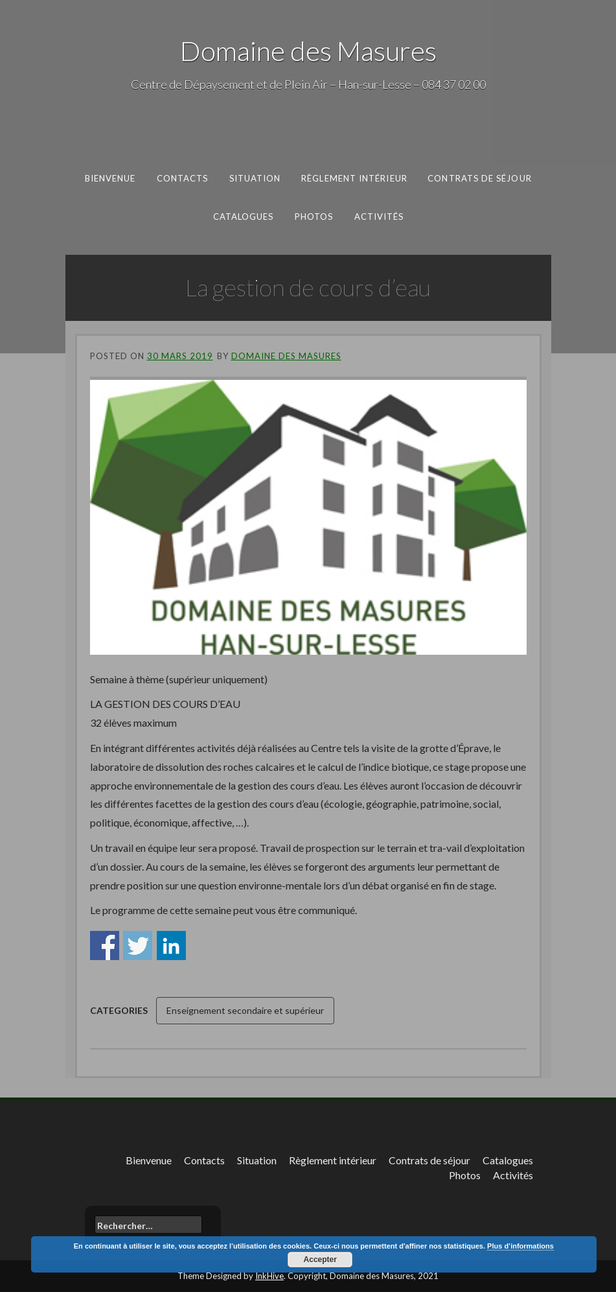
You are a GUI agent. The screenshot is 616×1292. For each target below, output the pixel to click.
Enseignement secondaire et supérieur (245, 1010)
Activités (379, 216)
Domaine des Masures (308, 50)
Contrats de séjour (480, 178)
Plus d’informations (520, 1246)
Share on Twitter (137, 945)
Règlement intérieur (354, 178)
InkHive (269, 1276)
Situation (255, 178)
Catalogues (242, 216)
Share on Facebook (104, 945)
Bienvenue (110, 178)
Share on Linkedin (171, 945)
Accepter (320, 1259)
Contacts (183, 178)
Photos (313, 216)
